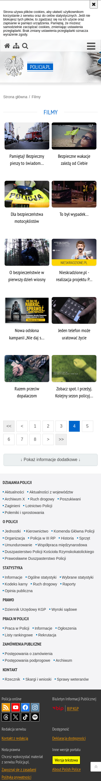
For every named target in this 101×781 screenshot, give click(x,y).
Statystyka (13, 568)
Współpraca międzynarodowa (62, 545)
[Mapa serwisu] (16, 45)
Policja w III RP (42, 538)
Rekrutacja (47, 635)
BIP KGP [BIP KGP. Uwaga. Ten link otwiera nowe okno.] (73, 708)
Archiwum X (15, 499)
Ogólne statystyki (42, 577)
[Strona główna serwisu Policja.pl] (7, 45)
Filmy (36, 97)
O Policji (10, 521)
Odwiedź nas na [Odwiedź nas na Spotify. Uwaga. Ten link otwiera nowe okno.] (35, 717)
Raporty (69, 584)
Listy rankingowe (19, 635)
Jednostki (13, 531)
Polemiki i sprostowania (24, 512)
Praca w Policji (16, 619)
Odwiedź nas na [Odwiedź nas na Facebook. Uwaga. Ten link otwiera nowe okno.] (25, 707)
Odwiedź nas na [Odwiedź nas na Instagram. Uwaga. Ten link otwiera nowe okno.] (35, 707)
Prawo (8, 600)
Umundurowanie (18, 545)
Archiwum (64, 660)
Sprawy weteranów (73, 679)
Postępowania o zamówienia (29, 654)
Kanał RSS (6, 707)
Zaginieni (12, 506)
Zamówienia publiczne (22, 644)
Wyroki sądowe (64, 609)
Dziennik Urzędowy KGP (25, 609)
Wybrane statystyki (77, 577)
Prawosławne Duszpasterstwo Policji (35, 558)
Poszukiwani (70, 499)
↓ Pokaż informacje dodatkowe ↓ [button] (50, 459)
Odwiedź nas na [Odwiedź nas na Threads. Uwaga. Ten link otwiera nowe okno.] (6, 717)
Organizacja (15, 538)
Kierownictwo (37, 531)
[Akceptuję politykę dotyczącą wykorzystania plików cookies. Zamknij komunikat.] (94, 4)
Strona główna (15, 97)
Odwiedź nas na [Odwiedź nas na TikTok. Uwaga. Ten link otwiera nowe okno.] (25, 717)
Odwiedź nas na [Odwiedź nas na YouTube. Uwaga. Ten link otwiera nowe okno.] (15, 707)
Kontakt (10, 670)
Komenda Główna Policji (74, 531)
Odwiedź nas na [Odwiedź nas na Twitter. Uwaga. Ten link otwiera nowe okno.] (15, 717)
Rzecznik (12, 679)
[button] (91, 46)
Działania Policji (17, 482)
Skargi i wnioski (38, 679)
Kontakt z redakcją (15, 738)
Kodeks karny (16, 584)
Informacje (13, 577)
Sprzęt (84, 538)
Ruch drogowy (42, 499)
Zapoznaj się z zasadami (19, 769)
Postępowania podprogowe (27, 660)
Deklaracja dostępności (69, 738)
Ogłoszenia (67, 628)
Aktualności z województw (51, 492)
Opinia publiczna (19, 591)
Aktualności (14, 492)
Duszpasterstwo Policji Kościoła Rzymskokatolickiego (49, 552)
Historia (67, 538)
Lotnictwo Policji (38, 506)
